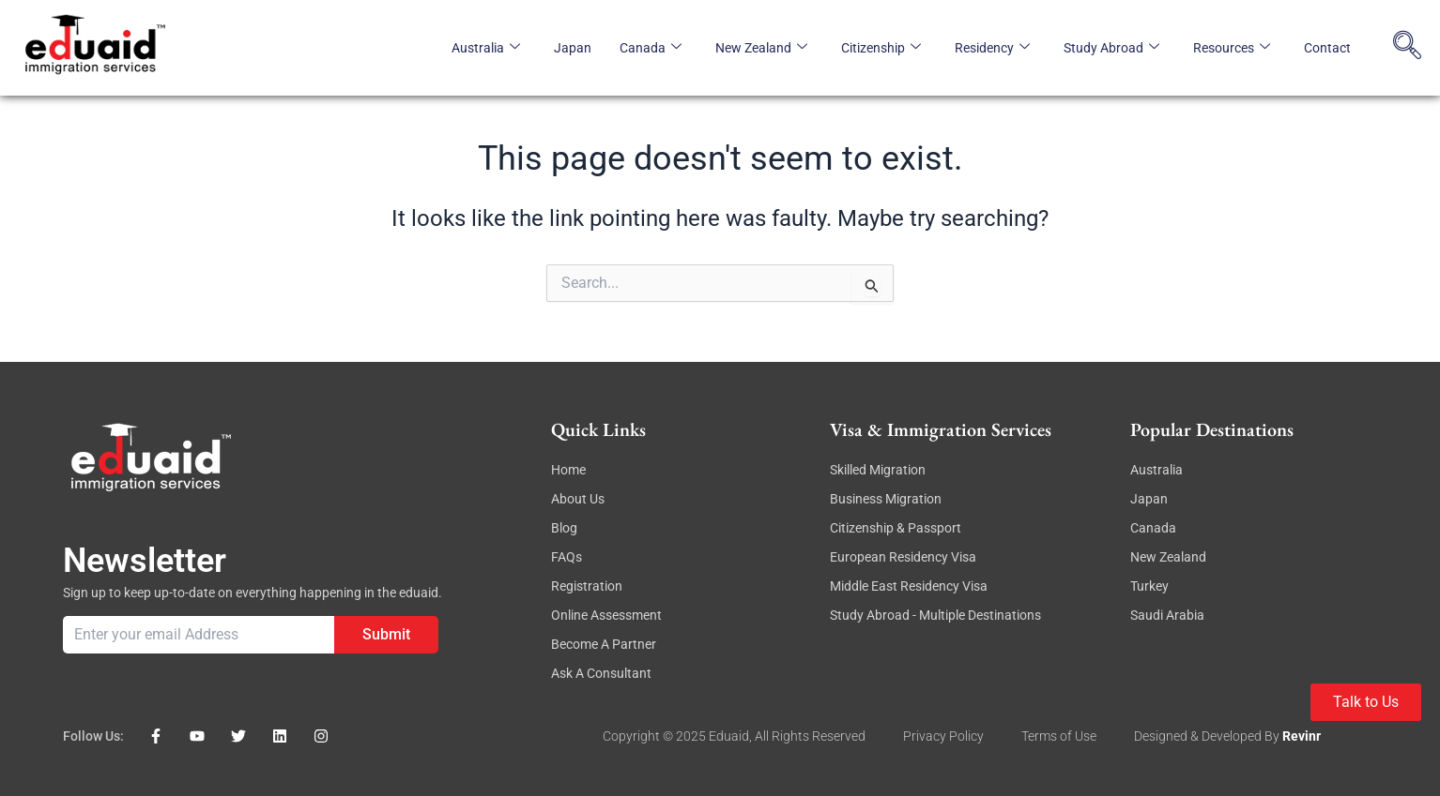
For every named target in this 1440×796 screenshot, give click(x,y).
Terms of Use (1058, 735)
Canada (651, 47)
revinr (1301, 735)
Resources (1231, 47)
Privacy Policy (943, 735)
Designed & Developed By (1208, 735)
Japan (572, 47)
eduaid (729, 735)
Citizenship (881, 47)
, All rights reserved (807, 735)
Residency (992, 47)
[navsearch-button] (1407, 48)
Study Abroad (1111, 47)
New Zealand (761, 47)
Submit (386, 634)
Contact (1327, 47)
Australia (486, 47)
